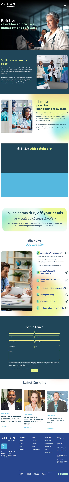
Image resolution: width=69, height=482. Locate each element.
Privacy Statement (61, 447)
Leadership (34, 443)
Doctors (21, 440)
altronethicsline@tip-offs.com (8, 455)
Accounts (47, 449)
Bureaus (21, 443)
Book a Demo (48, 440)
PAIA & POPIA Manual (62, 450)
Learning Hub (48, 446)
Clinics (21, 446)
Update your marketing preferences (49, 474)
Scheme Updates (48, 452)
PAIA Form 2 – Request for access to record (62, 455)
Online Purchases (49, 443)
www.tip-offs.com (5, 456)
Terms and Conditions (29, 474)
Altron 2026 (21, 474)
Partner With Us (36, 449)
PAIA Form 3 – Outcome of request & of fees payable (62, 461)
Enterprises (22, 449)
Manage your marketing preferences (60, 443)
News (33, 446)
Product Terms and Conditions (36, 474)
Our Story (34, 440)
